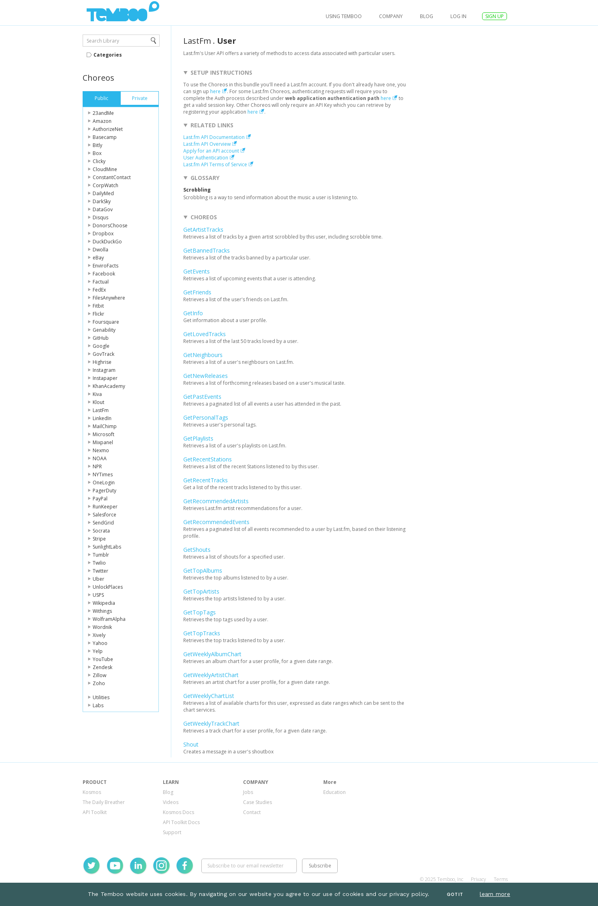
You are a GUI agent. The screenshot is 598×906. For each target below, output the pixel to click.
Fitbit (98, 305)
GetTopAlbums (202, 570)
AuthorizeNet (108, 129)
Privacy (478, 879)
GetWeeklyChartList (208, 696)
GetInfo (193, 313)
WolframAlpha (109, 619)
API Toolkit (95, 812)
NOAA (100, 458)
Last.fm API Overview (207, 144)
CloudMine (105, 169)
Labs (98, 705)
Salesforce (104, 514)
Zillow (99, 675)
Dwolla (100, 249)
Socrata (101, 530)
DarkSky (102, 201)
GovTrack (103, 354)
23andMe (103, 113)
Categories (107, 54)
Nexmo (101, 450)
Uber (98, 578)
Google (101, 346)
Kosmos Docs (178, 812)
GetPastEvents (202, 396)
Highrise (102, 362)
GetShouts (197, 549)
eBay (98, 257)
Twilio (99, 562)
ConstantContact (112, 177)
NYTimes (103, 474)
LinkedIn (102, 418)
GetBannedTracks (206, 250)
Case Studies (257, 802)
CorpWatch (105, 185)
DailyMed (103, 193)
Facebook (104, 273)
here (215, 91)
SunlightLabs (107, 546)
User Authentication (205, 157)
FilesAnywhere (109, 297)
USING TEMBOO (344, 16)
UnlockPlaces (108, 587)
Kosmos (92, 792)
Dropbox (103, 233)
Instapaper (105, 378)
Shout (191, 744)
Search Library (103, 40)
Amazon (102, 121)
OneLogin (104, 482)
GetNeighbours (203, 355)
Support (172, 832)
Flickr (98, 313)
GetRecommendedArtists (216, 501)
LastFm (101, 410)
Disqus (100, 217)
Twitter (100, 570)
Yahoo (100, 643)
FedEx (99, 289)
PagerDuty (104, 490)
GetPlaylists (198, 438)
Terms (501, 879)
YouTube (103, 659)
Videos (170, 802)
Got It (455, 894)
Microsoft (103, 434)
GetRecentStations (207, 459)
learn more (495, 894)
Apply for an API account (211, 150)
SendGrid (103, 522)
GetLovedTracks (204, 334)
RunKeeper (105, 506)
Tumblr (101, 554)
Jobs (248, 792)
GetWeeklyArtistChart (211, 675)
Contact (252, 812)
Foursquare (106, 321)
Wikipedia (104, 603)
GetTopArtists (201, 591)
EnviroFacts (105, 265)
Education (334, 792)
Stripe (99, 538)
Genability (104, 329)
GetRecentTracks (205, 480)
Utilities (101, 697)
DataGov (103, 209)
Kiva (97, 394)
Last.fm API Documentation (214, 137)
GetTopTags (199, 612)
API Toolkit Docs (181, 822)
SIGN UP (494, 16)
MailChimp (105, 426)
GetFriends (197, 292)
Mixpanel (103, 442)
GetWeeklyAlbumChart (212, 654)
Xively (99, 635)
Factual (101, 281)
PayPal (100, 498)
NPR (97, 466)
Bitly (97, 145)
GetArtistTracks (203, 229)
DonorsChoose (110, 225)
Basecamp (105, 137)
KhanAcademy (109, 386)
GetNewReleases (205, 376)
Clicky (99, 161)
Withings (102, 611)
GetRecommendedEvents (216, 522)
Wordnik (102, 627)
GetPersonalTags (205, 417)
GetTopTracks (201, 633)
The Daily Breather (104, 802)
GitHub (101, 338)
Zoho (99, 683)
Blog (426, 16)
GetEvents (196, 271)
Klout (98, 402)
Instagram (104, 370)
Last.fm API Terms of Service (215, 164)
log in (458, 16)
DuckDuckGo (107, 241)
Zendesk (102, 667)
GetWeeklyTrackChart (211, 723)
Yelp (98, 651)
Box (97, 153)
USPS (98, 595)
